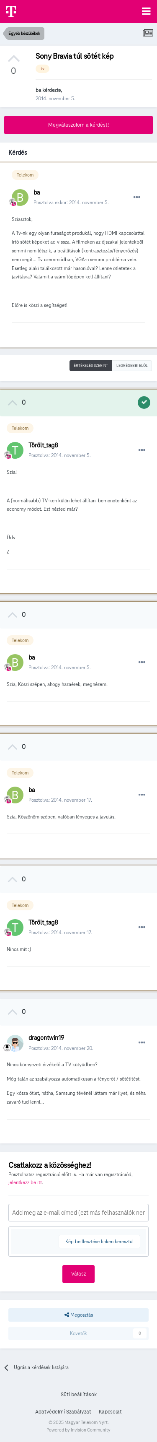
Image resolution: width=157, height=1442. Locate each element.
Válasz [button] (78, 1274)
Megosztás (78, 1315)
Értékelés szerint (91, 365)
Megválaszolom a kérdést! (78, 125)
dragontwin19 (46, 1038)
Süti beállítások (79, 1394)
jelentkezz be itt (25, 1182)
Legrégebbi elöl (132, 365)
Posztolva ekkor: (71, 202)
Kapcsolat (110, 1411)
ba (38, 90)
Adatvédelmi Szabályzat (63, 1411)
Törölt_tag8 (43, 445)
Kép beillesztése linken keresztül (99, 1241)
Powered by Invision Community (78, 1430)
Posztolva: (59, 455)
